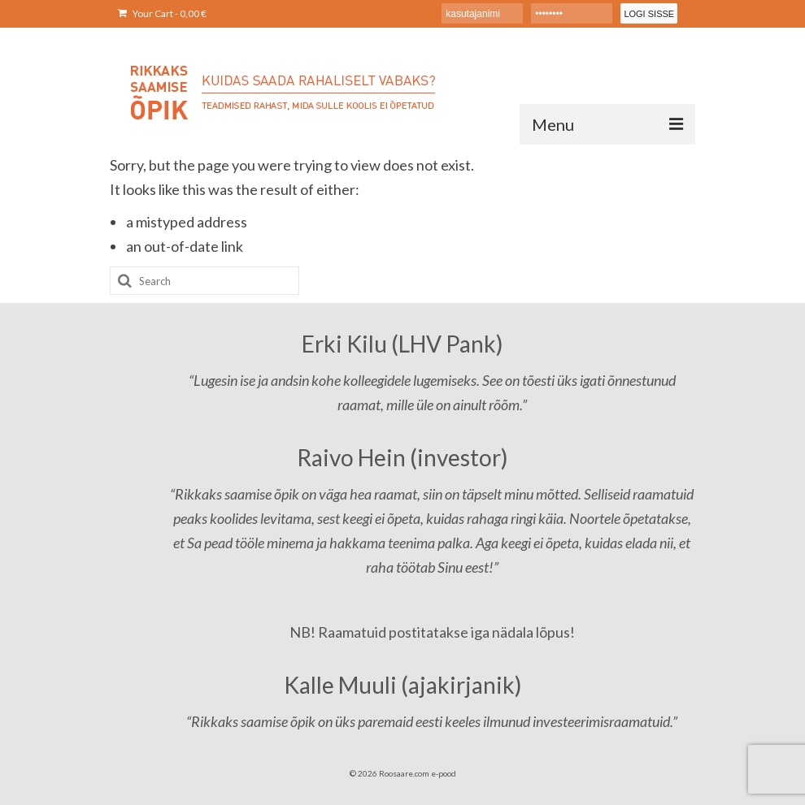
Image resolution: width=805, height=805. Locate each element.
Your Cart (162, 13)
